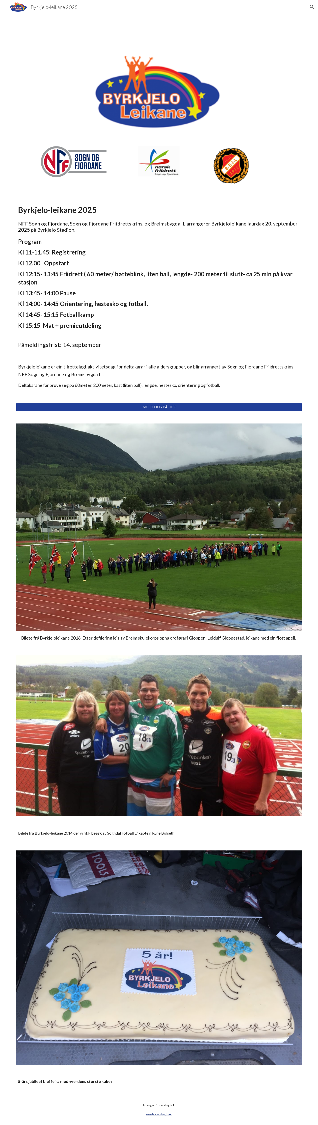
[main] (159, 296)
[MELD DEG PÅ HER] (159, 407)
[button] (312, 7)
